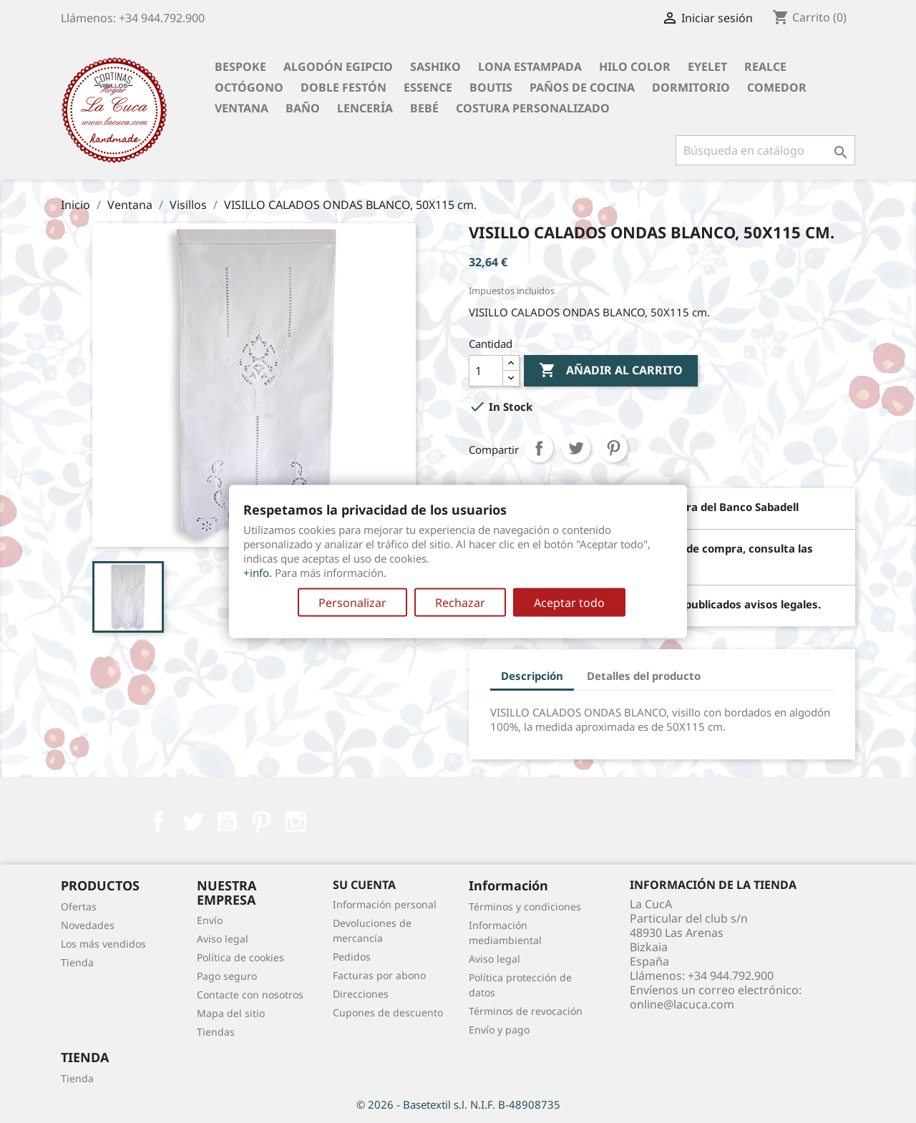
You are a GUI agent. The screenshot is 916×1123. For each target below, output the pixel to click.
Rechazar (460, 603)
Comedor (777, 87)
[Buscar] (765, 150)
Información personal (385, 904)
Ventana (241, 108)
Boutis (490, 87)
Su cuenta (364, 885)
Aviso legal (222, 938)
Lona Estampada (530, 66)
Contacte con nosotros (250, 994)
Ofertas (79, 906)
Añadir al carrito (611, 370)
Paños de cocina (582, 87)
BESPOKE (240, 66)
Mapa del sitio (231, 1013)
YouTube (227, 821)
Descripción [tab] (532, 676)
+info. (257, 572)
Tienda (77, 962)
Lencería (365, 108)
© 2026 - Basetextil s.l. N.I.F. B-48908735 (458, 1104)
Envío (210, 920)
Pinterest (613, 448)
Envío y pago (499, 1029)
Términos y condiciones (525, 906)
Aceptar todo (569, 603)
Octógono (249, 87)
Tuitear (576, 448)
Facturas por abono (379, 975)
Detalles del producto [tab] (644, 676)
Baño (303, 108)
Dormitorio (691, 87)
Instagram (295, 821)
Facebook (158, 821)
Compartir (539, 448)
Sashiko (435, 66)
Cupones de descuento (388, 1012)
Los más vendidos (103, 944)
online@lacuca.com (682, 1004)
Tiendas (216, 1032)
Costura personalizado (533, 108)
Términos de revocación (526, 1011)
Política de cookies (240, 957)
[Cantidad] (486, 371)
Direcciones (361, 994)
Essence (428, 87)
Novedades (87, 925)
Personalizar (352, 603)
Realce (765, 66)
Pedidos (352, 956)
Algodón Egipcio (338, 66)
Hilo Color (635, 66)
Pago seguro (227, 976)
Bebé (424, 108)
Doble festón (343, 87)
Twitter (192, 821)
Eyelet (707, 66)
